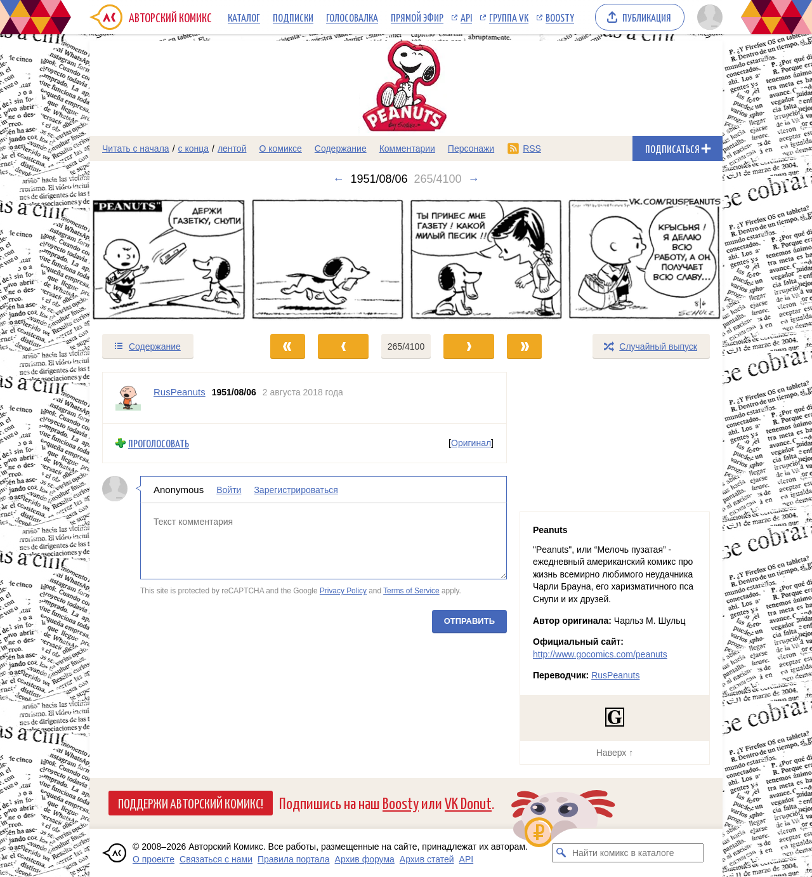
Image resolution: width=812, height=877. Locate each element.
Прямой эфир (417, 17)
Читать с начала (135, 148)
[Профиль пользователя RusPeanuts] (128, 398)
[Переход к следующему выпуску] (406, 259)
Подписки (293, 17)
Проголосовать (158, 443)
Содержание (341, 148)
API (466, 17)
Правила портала (294, 859)
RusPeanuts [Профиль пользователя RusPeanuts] (180, 391)
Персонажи (471, 148)
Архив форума (365, 859)
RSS (532, 148)
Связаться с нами (216, 859)
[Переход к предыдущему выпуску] (168, 259)
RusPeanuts (615, 675)
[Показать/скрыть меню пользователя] (708, 17)
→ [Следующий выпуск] (474, 179)
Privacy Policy (343, 590)
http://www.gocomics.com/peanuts (600, 654)
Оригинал (471, 443)
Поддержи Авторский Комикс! (190, 803)
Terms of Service (411, 590)
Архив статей (427, 859)
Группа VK (508, 17)
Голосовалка (352, 17)
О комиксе (280, 148)
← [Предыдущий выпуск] (338, 179)
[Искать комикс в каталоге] (561, 853)
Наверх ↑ (614, 753)
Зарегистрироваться (295, 489)
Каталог (244, 17)
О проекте (153, 859)
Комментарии (407, 148)
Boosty (560, 17)
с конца (193, 148)
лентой (232, 148)
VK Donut (468, 802)
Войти (228, 489)
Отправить (469, 620)
